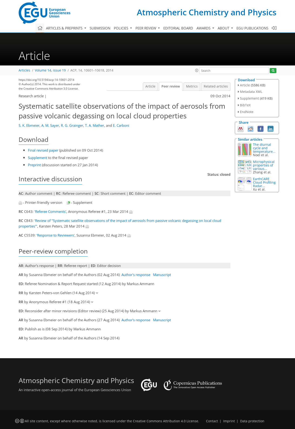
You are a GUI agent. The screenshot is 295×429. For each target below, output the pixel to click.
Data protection (252, 421)
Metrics (192, 86)
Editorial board (178, 28)
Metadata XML (251, 91)
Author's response (135, 274)
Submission (100, 28)
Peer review (170, 86)
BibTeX (245, 105)
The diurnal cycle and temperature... (264, 148)
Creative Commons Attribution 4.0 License (165, 421)
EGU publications (252, 28)
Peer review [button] (146, 28)
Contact (212, 421)
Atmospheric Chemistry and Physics (206, 12)
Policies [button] (121, 28)
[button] (196, 70)
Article (150, 86)
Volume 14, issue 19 (50, 70)
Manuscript (162, 274)
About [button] (224, 28)
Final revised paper (43, 150)
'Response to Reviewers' (55, 235)
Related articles (216, 86)
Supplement (37, 157)
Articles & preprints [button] (64, 28)
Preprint (34, 164)
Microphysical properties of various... (264, 165)
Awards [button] (204, 28)
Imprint (229, 421)
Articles (24, 70)
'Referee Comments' (50, 211)
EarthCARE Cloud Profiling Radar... (264, 182)
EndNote (246, 112)
